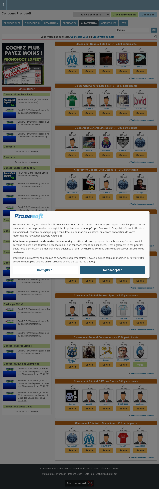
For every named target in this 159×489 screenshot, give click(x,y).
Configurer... (45, 270)
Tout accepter (112, 270)
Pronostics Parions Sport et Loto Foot (22, 5)
